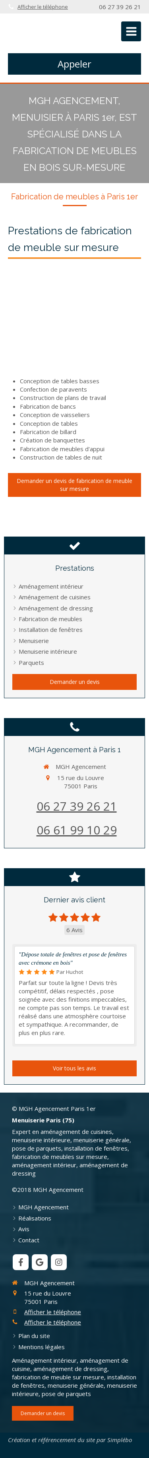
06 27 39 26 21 (77, 806)
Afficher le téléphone (42, 6)
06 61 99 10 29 (77, 830)
